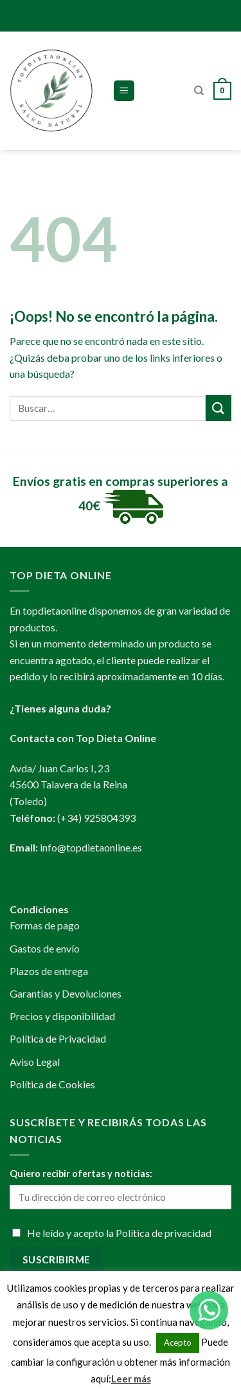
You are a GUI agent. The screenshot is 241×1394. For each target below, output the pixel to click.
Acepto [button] (178, 1342)
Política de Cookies (52, 1084)
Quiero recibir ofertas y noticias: (81, 1173)
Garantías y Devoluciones (65, 993)
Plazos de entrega (49, 971)
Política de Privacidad (58, 1038)
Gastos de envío (45, 948)
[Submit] (218, 407)
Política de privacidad (163, 1233)
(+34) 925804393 (96, 818)
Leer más (131, 1378)
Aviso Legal (35, 1061)
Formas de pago (45, 925)
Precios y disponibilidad (62, 1016)
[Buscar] (199, 91)
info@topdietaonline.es (91, 847)
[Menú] (124, 91)
